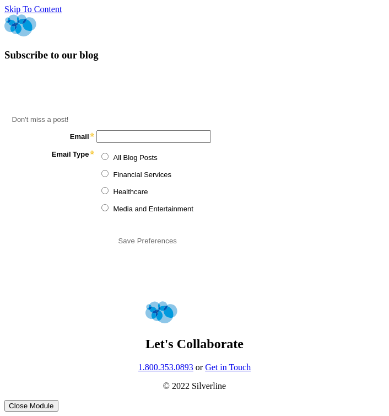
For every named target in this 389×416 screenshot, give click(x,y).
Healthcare (131, 192)
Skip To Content (33, 9)
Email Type (70, 154)
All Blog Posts (136, 157)
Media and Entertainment (153, 209)
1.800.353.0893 (165, 367)
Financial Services (143, 174)
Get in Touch (228, 367)
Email (79, 136)
